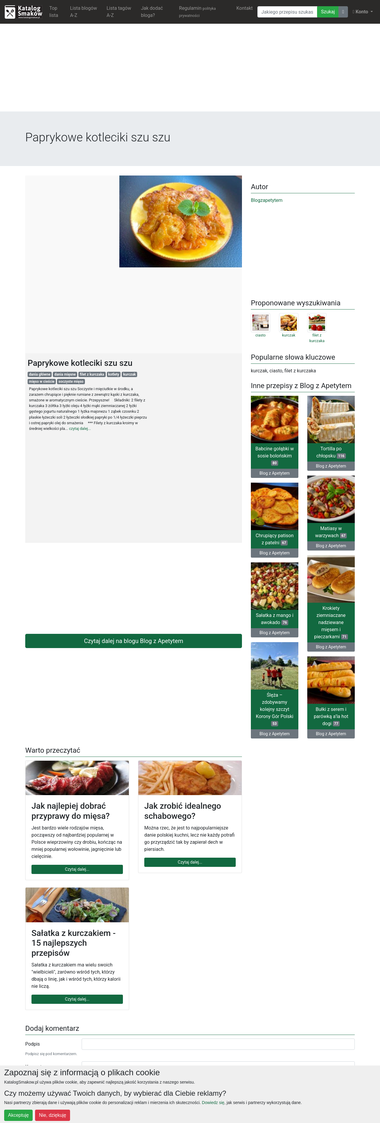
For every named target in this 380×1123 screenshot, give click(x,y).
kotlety (113, 374)
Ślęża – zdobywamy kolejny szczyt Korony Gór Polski (274, 709)
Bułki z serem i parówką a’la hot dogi (331, 716)
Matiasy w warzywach (331, 532)
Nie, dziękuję (52, 1115)
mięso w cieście (42, 381)
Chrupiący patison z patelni (275, 539)
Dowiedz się (213, 1102)
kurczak (129, 374)
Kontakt (244, 8)
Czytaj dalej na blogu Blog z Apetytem (133, 641)
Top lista (53, 11)
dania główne (39, 374)
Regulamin (197, 11)
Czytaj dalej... (77, 869)
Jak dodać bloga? (152, 11)
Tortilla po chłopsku (331, 452)
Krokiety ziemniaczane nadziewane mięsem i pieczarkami (331, 622)
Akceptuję (18, 1115)
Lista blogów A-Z (83, 11)
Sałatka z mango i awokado (275, 618)
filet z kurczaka (92, 374)
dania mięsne (65, 374)
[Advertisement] (190, 69)
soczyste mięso (70, 381)
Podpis (32, 1044)
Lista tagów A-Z (119, 11)
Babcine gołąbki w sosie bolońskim (274, 456)
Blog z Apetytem (274, 473)
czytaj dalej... (80, 428)
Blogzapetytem (267, 200)
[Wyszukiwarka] (287, 11)
